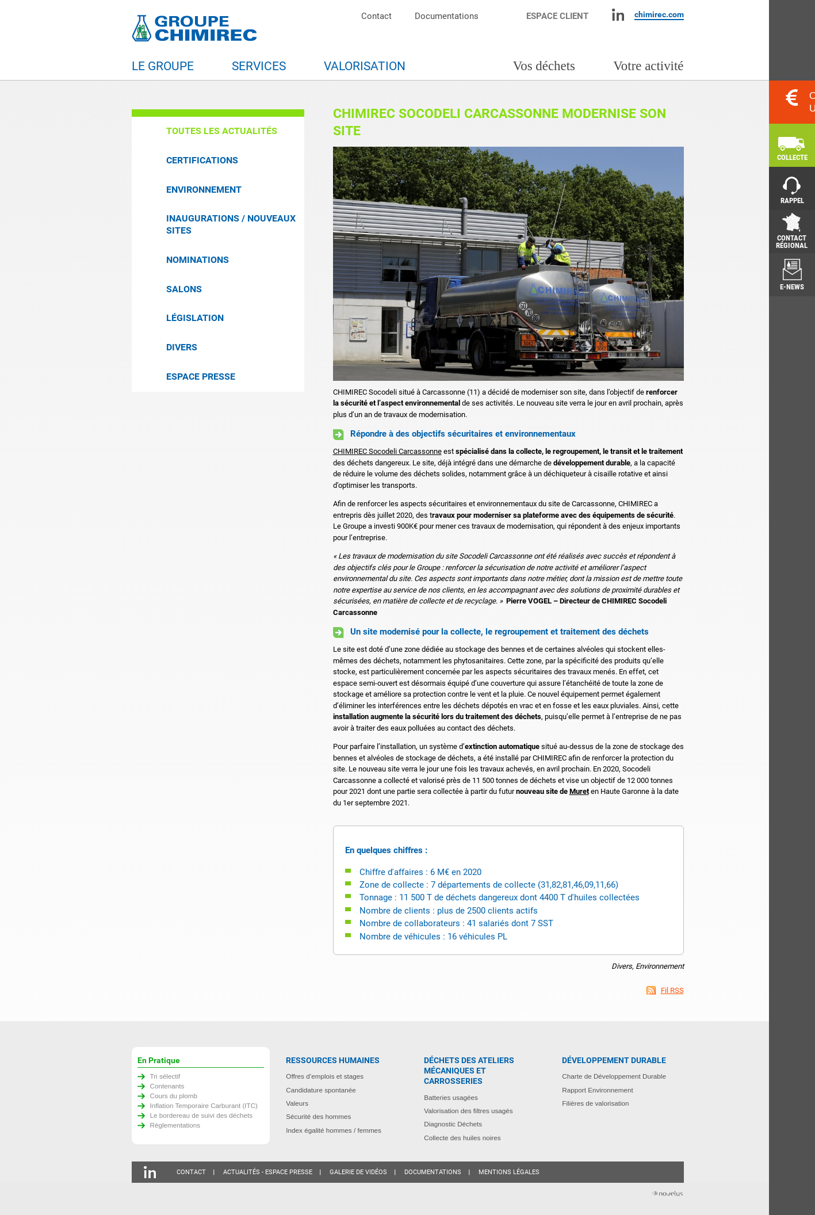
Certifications (202, 160)
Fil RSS (672, 990)
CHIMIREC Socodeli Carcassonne (387, 451)
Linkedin (618, 15)
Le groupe (163, 66)
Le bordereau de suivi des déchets (201, 1115)
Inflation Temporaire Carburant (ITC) (204, 1105)
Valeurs (297, 1103)
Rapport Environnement (597, 1090)
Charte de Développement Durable (614, 1076)
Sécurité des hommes (318, 1116)
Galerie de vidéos (358, 1172)
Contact (376, 16)
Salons (184, 289)
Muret (579, 791)
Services (259, 66)
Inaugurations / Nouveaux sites (231, 224)
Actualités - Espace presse (267, 1172)
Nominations (197, 259)
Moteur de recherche (508, 15)
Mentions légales (509, 1172)
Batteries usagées (451, 1097)
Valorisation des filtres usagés (468, 1110)
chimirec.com (659, 14)
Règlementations (175, 1125)
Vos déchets (544, 66)
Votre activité (648, 66)
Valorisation (364, 66)
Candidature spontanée (321, 1090)
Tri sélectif (165, 1076)
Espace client (557, 16)
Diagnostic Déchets (453, 1124)
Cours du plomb (174, 1095)
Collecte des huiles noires (462, 1137)
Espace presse (200, 376)
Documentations (447, 16)
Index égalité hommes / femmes (333, 1130)
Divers (181, 347)
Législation (195, 317)
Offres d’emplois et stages (325, 1076)
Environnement (204, 189)
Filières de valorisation (595, 1103)
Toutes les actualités (221, 130)
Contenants (167, 1086)
